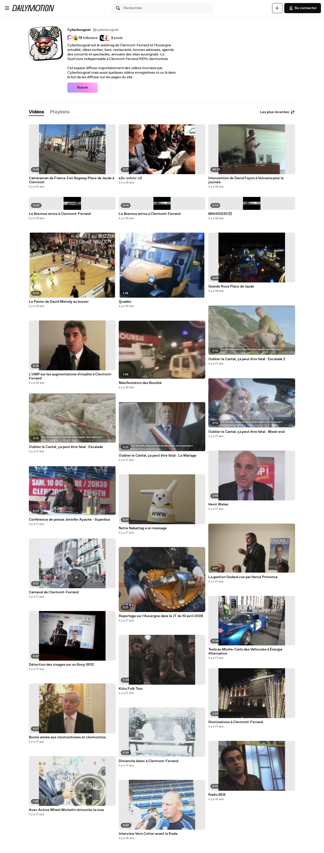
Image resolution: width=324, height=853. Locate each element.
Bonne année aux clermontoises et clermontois (67, 737)
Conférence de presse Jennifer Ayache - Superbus (69, 520)
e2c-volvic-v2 (130, 178)
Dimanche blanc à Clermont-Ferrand (148, 761)
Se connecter (303, 8)
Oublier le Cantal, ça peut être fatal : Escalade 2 (246, 359)
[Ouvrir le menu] (7, 8)
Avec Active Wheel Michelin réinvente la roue (66, 810)
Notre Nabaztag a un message (143, 528)
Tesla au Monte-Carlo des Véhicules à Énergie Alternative (245, 651)
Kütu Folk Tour (131, 689)
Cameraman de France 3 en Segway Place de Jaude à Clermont (71, 180)
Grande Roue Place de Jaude (231, 287)
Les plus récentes (277, 112)
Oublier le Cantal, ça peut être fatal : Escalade (66, 447)
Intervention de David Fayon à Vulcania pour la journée (246, 180)
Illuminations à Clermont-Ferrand (235, 722)
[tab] (36, 112)
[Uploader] (277, 8)
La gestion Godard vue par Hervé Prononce (243, 577)
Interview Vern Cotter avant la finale (148, 834)
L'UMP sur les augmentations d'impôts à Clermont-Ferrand (70, 376)
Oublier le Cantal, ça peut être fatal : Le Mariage (157, 456)
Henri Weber (218, 504)
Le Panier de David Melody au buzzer (59, 302)
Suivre (82, 87)
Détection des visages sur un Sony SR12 (61, 665)
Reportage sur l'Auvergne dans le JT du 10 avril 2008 (161, 616)
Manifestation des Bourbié (140, 383)
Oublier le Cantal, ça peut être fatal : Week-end (246, 432)
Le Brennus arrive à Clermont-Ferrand (60, 214)
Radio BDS (217, 795)
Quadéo (125, 302)
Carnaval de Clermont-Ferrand (53, 592)
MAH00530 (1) (220, 214)
